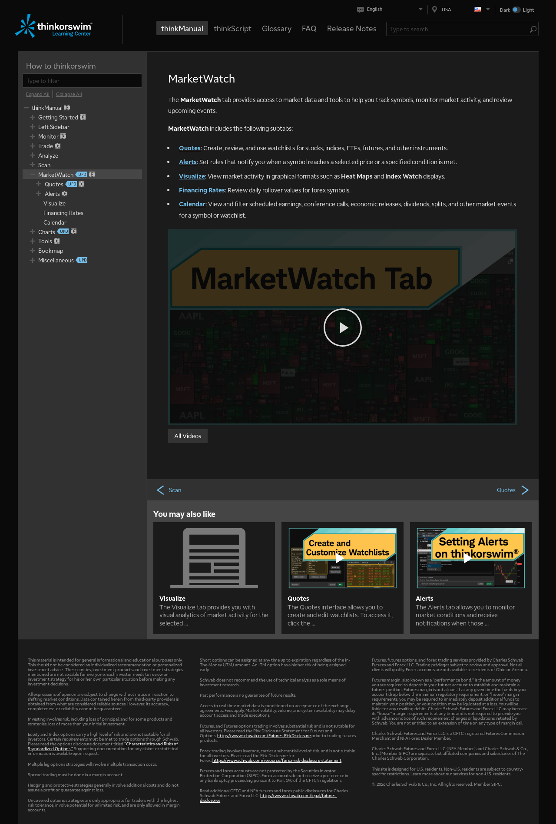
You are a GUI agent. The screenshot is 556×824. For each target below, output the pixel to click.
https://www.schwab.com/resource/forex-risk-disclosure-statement (276, 760)
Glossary (276, 28)
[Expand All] (38, 94)
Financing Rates (202, 190)
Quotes (190, 148)
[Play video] (343, 327)
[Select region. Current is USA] (461, 9)
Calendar (192, 204)
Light (528, 10)
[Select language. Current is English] (391, 9)
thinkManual (182, 28)
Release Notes (352, 28)
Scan (168, 489)
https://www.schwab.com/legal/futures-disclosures (268, 797)
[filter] (82, 80)
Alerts (188, 161)
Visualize (192, 176)
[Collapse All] (69, 94)
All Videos (187, 435)
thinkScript (233, 28)
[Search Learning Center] (458, 29)
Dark (505, 10)
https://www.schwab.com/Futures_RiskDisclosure (264, 735)
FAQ (309, 28)
